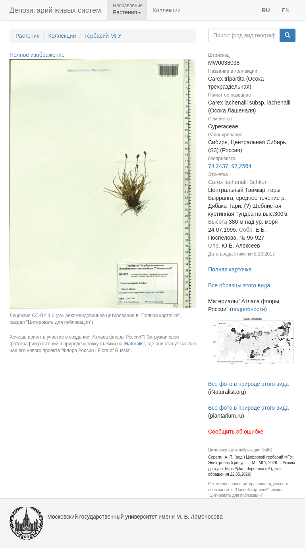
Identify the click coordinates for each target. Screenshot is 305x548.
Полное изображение (37, 55)
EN (286, 10)
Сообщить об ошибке (235, 431)
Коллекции (167, 10)
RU (266, 10)
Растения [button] (127, 12)
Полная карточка (230, 269)
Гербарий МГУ (103, 36)
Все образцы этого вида (239, 285)
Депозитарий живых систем (55, 10)
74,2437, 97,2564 (229, 166)
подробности (248, 309)
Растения (27, 36)
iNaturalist (134, 344)
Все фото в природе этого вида (248, 384)
